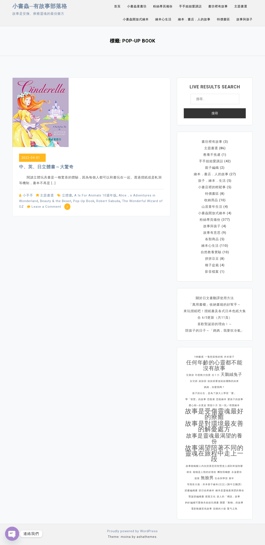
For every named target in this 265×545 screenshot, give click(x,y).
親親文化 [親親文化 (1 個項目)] (210, 496)
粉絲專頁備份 (163, 6)
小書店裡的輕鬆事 (212, 187)
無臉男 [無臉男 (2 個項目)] (207, 477)
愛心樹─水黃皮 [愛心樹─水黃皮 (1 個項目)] (197, 405)
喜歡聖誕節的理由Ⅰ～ (214, 324)
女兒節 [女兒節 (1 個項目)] (194, 381)
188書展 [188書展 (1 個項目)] (199, 356)
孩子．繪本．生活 (212, 181)
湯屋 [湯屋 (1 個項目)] (197, 478)
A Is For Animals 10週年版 (95, 195)
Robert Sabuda (108, 201)
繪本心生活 (163, 19)
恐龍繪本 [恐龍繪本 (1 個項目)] (221, 399)
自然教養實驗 (211, 252)
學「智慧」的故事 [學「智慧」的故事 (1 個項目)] (195, 399)
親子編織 (212, 168)
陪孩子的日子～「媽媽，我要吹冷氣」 (214, 331)
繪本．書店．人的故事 (194, 19)
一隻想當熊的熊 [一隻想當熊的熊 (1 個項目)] (214, 356)
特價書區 (223, 19)
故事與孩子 (244, 19)
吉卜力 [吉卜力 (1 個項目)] (216, 375)
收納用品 (211, 200)
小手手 (28, 195)
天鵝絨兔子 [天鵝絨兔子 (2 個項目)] (231, 374)
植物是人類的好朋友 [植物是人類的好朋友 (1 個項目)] (204, 472)
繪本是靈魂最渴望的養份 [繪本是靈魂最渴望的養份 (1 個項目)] (229, 490)
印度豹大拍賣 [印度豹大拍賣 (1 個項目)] (203, 375)
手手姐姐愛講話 (190, 6)
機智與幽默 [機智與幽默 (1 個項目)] (223, 472)
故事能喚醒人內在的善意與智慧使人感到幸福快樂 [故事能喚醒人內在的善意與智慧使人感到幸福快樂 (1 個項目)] (214, 466)
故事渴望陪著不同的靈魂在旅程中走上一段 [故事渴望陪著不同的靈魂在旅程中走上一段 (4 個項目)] (214, 453)
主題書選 (240, 6)
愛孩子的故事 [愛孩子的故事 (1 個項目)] (235, 399)
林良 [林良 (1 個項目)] (189, 472)
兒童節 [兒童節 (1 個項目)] (190, 375)
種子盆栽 (212, 265)
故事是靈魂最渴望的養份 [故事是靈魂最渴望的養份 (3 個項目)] (214, 438)
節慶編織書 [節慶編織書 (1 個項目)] (191, 490)
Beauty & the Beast (55, 201)
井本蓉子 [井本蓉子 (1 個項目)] (229, 356)
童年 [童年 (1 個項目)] (231, 478)
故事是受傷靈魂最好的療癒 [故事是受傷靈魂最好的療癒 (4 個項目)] (214, 414)
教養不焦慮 (212, 155)
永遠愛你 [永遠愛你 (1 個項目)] (236, 472)
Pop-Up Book (83, 201)
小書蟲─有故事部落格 (39, 6)
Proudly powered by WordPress (132, 531)
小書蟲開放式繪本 (136, 19)
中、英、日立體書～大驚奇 (46, 166)
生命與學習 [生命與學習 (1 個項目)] (221, 478)
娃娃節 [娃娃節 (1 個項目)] (203, 381)
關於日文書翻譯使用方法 (215, 298)
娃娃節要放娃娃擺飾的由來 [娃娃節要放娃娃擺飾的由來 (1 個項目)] (223, 381)
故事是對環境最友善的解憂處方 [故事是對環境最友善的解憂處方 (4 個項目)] (214, 426)
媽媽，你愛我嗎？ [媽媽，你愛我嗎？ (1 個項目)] (214, 387)
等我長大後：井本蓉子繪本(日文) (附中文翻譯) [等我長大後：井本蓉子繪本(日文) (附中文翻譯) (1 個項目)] (214, 484)
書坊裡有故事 (218, 6)
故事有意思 (212, 233)
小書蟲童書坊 (137, 6)
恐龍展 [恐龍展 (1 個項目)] (211, 399)
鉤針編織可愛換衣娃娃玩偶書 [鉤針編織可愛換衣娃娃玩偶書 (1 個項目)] (202, 502)
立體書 (67, 195)
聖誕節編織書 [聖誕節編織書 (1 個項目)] (196, 496)
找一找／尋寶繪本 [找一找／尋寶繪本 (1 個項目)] (229, 405)
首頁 (117, 6)
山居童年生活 (212, 207)
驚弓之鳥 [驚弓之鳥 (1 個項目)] (232, 508)
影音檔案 (212, 272)
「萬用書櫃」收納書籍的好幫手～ (215, 305)
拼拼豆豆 (212, 259)
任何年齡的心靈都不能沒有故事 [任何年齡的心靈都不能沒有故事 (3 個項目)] (214, 365)
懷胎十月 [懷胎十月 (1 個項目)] (212, 405)
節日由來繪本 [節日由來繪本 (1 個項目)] (206, 490)
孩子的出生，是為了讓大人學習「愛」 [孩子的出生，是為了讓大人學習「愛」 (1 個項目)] (214, 393)
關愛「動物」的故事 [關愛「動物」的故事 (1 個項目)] (231, 502)
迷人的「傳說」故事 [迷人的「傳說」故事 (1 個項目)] (228, 496)
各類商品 (212, 239)
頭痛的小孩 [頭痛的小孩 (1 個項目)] (219, 508)
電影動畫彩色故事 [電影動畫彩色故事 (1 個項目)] (201, 508)
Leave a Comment (46, 207)
